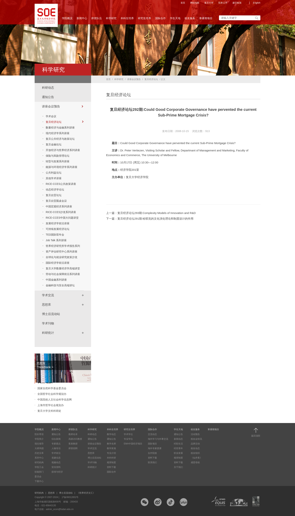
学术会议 (51, 116)
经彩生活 (178, 443)
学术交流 (48, 295)
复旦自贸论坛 (54, 195)
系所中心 (39, 457)
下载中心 (39, 481)
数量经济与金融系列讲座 (60, 127)
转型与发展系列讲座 (57, 161)
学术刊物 (48, 323)
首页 (183, 3)
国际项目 (152, 443)
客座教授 (73, 443)
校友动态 (195, 448)
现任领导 (39, 443)
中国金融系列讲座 (56, 279)
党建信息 (56, 457)
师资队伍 (96, 19)
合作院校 (152, 453)
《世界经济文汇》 (86, 493)
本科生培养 (127, 19)
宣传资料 (56, 467)
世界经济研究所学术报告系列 (63, 245)
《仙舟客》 (196, 457)
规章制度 (111, 462)
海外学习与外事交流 (158, 439)
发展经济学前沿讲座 (57, 223)
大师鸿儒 (39, 448)
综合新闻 (56, 439)
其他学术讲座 (54, 178)
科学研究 (111, 19)
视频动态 (56, 462)
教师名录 (73, 434)
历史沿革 (39, 453)
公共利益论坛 (54, 172)
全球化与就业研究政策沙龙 (61, 257)
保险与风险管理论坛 (57, 155)
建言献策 (237, 3)
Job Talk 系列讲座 (56, 240)
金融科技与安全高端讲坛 (60, 285)
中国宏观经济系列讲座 (59, 206)
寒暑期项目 (205, 18)
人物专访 (56, 448)
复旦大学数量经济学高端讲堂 (63, 268)
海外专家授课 (154, 448)
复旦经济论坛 (65, 121)
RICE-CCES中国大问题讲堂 (62, 217)
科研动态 (48, 87)
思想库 (46, 304)
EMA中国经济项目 (133, 443)
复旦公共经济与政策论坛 (60, 138)
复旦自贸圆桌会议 (56, 200)
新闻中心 (82, 19)
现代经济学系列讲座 (57, 133)
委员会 (38, 476)
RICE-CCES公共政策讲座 (61, 183)
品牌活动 (195, 443)
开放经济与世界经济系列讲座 (63, 150)
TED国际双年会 (55, 234)
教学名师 (111, 443)
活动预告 (195, 434)
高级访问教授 (75, 439)
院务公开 (222, 3)
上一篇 (151, 213)
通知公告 (48, 97)
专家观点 (56, 443)
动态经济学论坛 (55, 189)
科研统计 (48, 332)
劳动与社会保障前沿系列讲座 (63, 274)
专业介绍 (111, 453)
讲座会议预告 (51, 106)
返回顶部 (255, 432)
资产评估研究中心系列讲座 (61, 251)
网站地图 (194, 3)
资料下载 (111, 467)
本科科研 (111, 457)
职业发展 (178, 453)
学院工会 (39, 467)
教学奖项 (111, 448)
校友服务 (190, 19)
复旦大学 (208, 3)
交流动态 (152, 434)
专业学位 (128, 439)
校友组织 (195, 453)
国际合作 (160, 19)
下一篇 (149, 218)
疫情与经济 (57, 472)
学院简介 (39, 439)
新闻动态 (178, 439)
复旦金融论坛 (54, 144)
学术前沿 (56, 453)
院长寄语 (39, 434)
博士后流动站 (51, 314)
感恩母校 (195, 462)
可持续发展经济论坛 (57, 228)
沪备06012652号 (70, 497)
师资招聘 (73, 448)
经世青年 (178, 448)
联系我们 (152, 462)
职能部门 (39, 472)
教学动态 (111, 434)
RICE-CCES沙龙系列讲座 (61, 212)
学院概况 (67, 19)
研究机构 (39, 462)
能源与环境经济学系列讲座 (61, 166)
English (256, 3)
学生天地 (175, 19)
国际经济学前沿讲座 (57, 262)
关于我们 (178, 467)
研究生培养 (144, 19)
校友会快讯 (196, 439)
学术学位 (128, 434)
